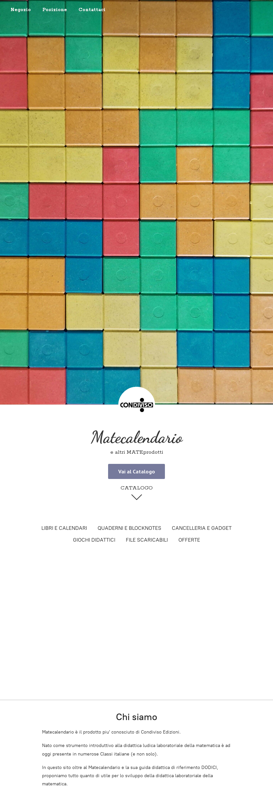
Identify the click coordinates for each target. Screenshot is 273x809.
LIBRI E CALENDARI (64, 528)
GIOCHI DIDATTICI (94, 540)
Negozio (21, 10)
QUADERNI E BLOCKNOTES (129, 528)
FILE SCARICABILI (147, 540)
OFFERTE (189, 540)
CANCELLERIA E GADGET (202, 528)
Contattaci (92, 10)
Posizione (54, 10)
